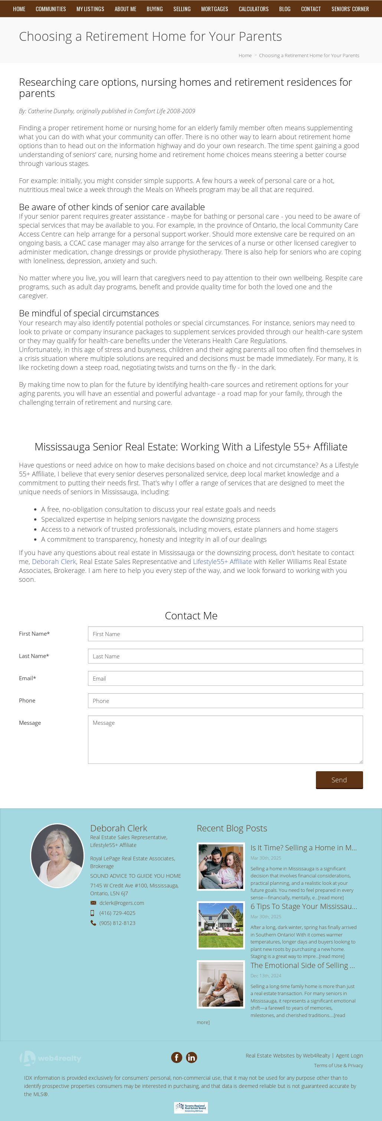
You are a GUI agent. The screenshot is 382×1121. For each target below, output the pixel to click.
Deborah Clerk (54, 561)
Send (339, 779)
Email (27, 678)
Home (245, 55)
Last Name (34, 655)
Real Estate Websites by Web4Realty (288, 1055)
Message (30, 722)
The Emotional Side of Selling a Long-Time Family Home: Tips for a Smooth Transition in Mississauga (304, 965)
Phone (27, 700)
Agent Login (349, 1055)
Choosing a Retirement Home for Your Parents (309, 55)
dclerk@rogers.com (121, 902)
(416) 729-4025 (117, 912)
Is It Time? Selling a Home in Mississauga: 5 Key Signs (304, 848)
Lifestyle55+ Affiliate (222, 561)
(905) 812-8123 (117, 922)
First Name (34, 633)
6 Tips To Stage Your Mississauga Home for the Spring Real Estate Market (304, 906)
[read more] (331, 897)
